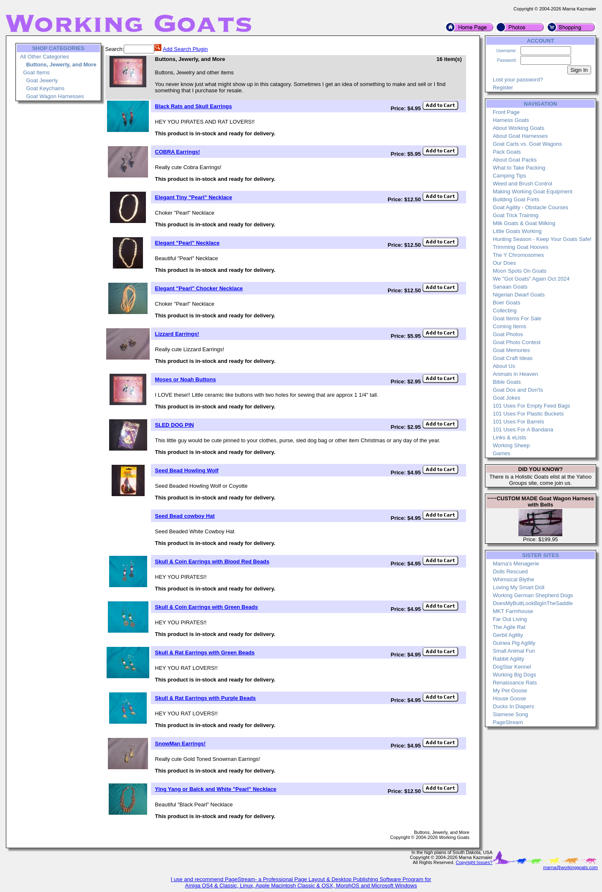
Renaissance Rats (515, 682)
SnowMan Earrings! (180, 743)
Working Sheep (511, 445)
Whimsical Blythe (513, 579)
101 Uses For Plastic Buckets (528, 414)
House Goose (509, 698)
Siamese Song (510, 714)
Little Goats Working (517, 231)
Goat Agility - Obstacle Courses (531, 207)
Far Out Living (510, 619)
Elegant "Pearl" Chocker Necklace (199, 288)
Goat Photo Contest (517, 342)
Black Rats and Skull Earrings (193, 106)
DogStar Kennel (512, 667)
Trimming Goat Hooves (520, 247)
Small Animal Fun (514, 651)
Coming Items (509, 326)
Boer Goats (506, 302)
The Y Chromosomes (518, 255)
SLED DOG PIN (174, 425)
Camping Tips (509, 175)
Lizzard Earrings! (177, 334)
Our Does (504, 263)
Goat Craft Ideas (513, 358)
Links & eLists (509, 437)
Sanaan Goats (510, 287)
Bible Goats (507, 382)
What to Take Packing (519, 168)
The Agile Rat (509, 627)
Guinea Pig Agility (514, 643)
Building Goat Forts (516, 199)
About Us (504, 366)
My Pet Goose (510, 690)
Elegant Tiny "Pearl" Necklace (193, 197)
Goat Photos (508, 334)
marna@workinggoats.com (570, 867)
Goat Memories (511, 350)
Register (503, 87)
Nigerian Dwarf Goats (519, 294)
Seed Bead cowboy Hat (185, 516)
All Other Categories (44, 56)
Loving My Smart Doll (519, 587)
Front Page (506, 112)
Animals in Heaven (515, 374)
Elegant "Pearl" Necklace (187, 243)
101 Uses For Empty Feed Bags (531, 406)
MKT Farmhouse (513, 611)
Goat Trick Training (515, 215)
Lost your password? (518, 79)
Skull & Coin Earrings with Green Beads (206, 607)
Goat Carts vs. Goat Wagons (527, 144)
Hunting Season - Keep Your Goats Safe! (542, 239)
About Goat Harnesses (520, 136)
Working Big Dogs (514, 675)
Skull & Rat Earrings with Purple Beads (205, 698)
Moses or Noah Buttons (185, 379)
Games (501, 453)
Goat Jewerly (42, 80)
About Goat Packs (515, 160)
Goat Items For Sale (517, 318)
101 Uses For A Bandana (523, 429)
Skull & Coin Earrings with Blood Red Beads (212, 561)
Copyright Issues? (474, 862)
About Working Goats (518, 128)
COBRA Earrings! (177, 152)
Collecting (505, 310)
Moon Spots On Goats (520, 271)
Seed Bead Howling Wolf (187, 470)
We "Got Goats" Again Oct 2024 (531, 279)
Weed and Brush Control (522, 183)
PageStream (508, 722)
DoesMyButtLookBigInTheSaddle (533, 603)
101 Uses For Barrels (518, 421)
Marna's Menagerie (516, 563)
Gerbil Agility (508, 635)
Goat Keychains (45, 88)
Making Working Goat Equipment (533, 191)
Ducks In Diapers (513, 706)
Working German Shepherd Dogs (533, 595)
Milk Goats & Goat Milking (524, 223)
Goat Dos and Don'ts (518, 390)
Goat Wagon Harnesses (55, 96)
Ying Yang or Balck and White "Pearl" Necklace (216, 789)
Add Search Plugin (185, 49)
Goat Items (36, 72)
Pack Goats (507, 152)
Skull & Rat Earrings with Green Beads (205, 652)
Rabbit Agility (508, 659)
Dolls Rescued (510, 571)
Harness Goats (511, 120)
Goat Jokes (506, 398)
